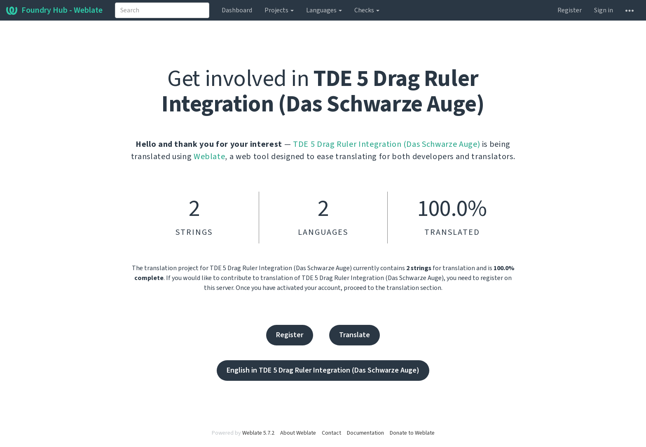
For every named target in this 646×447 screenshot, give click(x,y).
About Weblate (298, 433)
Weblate (209, 156)
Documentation (365, 433)
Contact (331, 433)
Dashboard (237, 10)
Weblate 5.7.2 (258, 433)
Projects (279, 10)
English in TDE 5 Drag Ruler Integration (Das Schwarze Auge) (323, 370)
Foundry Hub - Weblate (54, 10)
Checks (366, 10)
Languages (324, 10)
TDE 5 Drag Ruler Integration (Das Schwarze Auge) (386, 144)
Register (569, 10)
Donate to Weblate (412, 433)
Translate (354, 335)
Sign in (603, 10)
